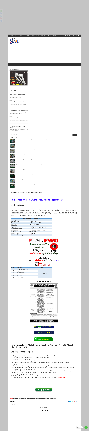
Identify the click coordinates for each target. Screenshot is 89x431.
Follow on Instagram (70, 132)
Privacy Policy (27, 35)
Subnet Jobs (19, 425)
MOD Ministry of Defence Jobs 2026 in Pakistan (45, 104)
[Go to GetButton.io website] (86, 429)
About (16, 35)
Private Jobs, (54, 130)
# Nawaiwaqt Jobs (41, 380)
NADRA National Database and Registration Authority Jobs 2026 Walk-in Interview (73, 144)
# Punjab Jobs (54, 380)
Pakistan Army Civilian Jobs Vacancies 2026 (44, 84)
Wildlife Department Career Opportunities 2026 (19, 90)
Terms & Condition (35, 35)
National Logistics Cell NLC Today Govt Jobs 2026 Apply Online (73, 154)
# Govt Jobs (34, 380)
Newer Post (32, 418)
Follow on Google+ (70, 130)
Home (12, 35)
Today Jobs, (43, 131)
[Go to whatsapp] (86, 427)
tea (57, 119)
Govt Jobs (34, 119)
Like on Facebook (70, 125)
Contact (20, 35)
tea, (35, 131)
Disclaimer (43, 35)
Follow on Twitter (70, 127)
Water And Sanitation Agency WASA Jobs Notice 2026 (46, 109)
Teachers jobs (32, 120)
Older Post (57, 418)
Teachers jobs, (38, 131)
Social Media (55, 35)
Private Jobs (47, 119)
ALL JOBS (49, 35)
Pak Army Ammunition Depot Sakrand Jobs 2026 (19, 106)
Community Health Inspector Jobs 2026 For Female (46, 74)
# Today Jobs (40, 381)
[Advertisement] (37, 8)
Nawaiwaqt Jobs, (49, 130)
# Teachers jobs (34, 381)
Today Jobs (38, 120)
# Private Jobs (48, 380)
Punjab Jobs (53, 119)
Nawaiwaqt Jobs (41, 119)
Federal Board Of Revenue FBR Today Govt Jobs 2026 (46, 89)
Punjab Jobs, (31, 131)
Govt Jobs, (44, 130)
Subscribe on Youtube (70, 135)
